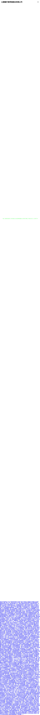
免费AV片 (14, 679)
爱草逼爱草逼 (13, 670)
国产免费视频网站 (26, 644)
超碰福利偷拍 (32, 614)
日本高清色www (33, 672)
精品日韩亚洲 (5, 628)
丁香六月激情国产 (9, 612)
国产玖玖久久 (32, 688)
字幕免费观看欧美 (14, 710)
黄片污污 (30, 695)
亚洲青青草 (24, 669)
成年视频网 (19, 668)
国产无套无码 (29, 605)
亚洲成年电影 (19, 633)
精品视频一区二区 (24, 635)
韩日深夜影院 (9, 653)
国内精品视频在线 (20, 683)
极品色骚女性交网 (33, 709)
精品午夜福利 (23, 699)
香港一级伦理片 (27, 611)
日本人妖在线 (20, 629)
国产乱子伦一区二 (25, 664)
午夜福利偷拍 (23, 620)
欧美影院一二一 (12, 659)
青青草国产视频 (7, 646)
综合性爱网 (31, 699)
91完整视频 (5, 608)
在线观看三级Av (25, 684)
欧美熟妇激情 (4, 620)
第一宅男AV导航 (32, 696)
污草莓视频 (12, 713)
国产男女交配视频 (16, 606)
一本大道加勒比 (19, 616)
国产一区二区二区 (14, 691)
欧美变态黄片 (26, 606)
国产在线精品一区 (22, 648)
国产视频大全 (13, 711)
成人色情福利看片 (26, 646)
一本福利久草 (18, 702)
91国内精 (27, 660)
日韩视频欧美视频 (27, 656)
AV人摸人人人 (21, 659)
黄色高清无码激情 (22, 672)
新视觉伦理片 (8, 672)
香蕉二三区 (35, 642)
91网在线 (25, 675)
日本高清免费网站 (19, 641)
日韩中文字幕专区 (27, 617)
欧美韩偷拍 (16, 704)
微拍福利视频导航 (16, 675)
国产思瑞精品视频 (34, 637)
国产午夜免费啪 (28, 630)
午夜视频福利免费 (31, 687)
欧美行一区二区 (4, 637)
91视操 (16, 699)
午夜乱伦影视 (14, 686)
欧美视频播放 (13, 682)
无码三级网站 (28, 625)
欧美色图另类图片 (24, 686)
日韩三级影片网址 (24, 643)
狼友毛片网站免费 (16, 611)
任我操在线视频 (16, 652)
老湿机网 (7, 611)
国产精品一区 (15, 709)
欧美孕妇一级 (33, 648)
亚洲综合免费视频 (21, 713)
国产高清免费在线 (24, 705)
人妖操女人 (12, 668)
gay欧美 (7, 623)
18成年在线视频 (27, 677)
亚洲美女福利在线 (17, 630)
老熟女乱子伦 (10, 633)
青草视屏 (7, 706)
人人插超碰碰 (6, 669)
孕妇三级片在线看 (21, 681)
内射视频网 (7, 675)
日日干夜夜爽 (21, 682)
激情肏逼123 (19, 655)
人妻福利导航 (33, 691)
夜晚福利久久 (11, 605)
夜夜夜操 (25, 614)
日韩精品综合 (21, 670)
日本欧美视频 (18, 656)
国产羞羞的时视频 (27, 652)
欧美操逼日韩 (20, 626)
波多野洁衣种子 (26, 639)
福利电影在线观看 (16, 677)
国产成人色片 (6, 606)
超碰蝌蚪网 (12, 681)
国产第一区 (7, 602)
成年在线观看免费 (14, 664)
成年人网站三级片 (27, 701)
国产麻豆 (14, 696)
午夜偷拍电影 (21, 692)
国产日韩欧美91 (33, 662)
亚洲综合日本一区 (12, 690)
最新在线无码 (22, 608)
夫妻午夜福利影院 (31, 692)
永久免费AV (28, 642)
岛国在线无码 (24, 651)
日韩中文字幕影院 (21, 624)
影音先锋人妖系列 (10, 629)
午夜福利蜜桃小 (8, 656)
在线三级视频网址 (25, 710)
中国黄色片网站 (15, 669)
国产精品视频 (23, 632)
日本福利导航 (14, 673)
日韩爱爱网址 (36, 693)
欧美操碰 (20, 621)
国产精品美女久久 (11, 700)
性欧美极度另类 (11, 695)
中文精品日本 (22, 690)
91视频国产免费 (23, 628)
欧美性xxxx (10, 616)
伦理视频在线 (11, 638)
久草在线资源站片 (33, 678)
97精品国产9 (12, 688)
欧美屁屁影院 (28, 668)
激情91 (9, 652)
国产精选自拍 (26, 666)
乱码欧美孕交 (23, 673)
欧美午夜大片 (20, 610)
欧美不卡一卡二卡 (11, 621)
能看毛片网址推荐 (32, 602)
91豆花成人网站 (32, 713)
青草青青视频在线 (28, 674)
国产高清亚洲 (8, 630)
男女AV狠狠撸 (31, 608)
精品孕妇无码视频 (9, 610)
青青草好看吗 (34, 684)
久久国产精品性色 (29, 661)
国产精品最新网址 (15, 650)
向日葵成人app (24, 691)
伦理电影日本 (4, 670)
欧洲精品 (3, 695)
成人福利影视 (28, 621)
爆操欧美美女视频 (21, 695)
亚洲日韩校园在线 (31, 704)
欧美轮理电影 (35, 666)
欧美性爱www (14, 603)
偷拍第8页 (5, 655)
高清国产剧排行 (8, 625)
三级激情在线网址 (7, 661)
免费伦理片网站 (33, 711)
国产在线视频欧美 (7, 642)
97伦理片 (3, 687)
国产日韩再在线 (18, 674)
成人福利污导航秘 (27, 702)
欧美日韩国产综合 (29, 633)
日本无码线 (20, 700)
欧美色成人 (36, 626)
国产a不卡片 (35, 619)
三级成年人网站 (23, 623)
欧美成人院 (33, 643)
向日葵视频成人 (31, 679)
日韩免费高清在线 (8, 699)
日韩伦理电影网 (13, 705)
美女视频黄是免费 (31, 612)
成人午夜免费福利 (26, 619)
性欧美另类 (33, 603)
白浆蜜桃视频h (8, 704)
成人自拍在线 (32, 628)
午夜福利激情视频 (29, 665)
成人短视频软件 (7, 666)
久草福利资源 (18, 701)
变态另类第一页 (33, 657)
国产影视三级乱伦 (5, 679)
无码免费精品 (16, 646)
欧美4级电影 (29, 626)
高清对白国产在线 (12, 643)
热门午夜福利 (25, 647)
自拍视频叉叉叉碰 (17, 665)
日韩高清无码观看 (12, 635)
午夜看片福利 (9, 634)
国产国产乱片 (6, 709)
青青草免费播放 (7, 647)
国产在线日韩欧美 (7, 641)
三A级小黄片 (19, 607)
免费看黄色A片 (34, 635)
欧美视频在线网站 (22, 637)
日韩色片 (7, 617)
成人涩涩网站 (14, 608)
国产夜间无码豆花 (24, 603)
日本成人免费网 (28, 655)
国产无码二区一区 (14, 684)
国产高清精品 (30, 697)
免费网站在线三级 (33, 669)
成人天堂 (29, 682)
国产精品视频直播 (5, 677)
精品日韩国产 (32, 620)
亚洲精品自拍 (8, 665)
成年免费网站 (4, 668)
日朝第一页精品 (15, 706)
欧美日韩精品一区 (32, 690)
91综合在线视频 (33, 651)
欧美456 (22, 704)
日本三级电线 (16, 647)
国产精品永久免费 (32, 659)
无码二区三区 (27, 653)
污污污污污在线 (29, 629)
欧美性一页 (13, 692)
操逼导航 (19, 614)
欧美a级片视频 (23, 615)
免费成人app (12, 626)
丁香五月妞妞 (4, 664)
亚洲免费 (9, 632)
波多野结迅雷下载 (9, 683)
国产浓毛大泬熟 (18, 625)
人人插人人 (13, 637)
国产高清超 (3, 643)
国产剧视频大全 (35, 686)
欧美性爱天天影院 (10, 697)
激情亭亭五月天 (4, 603)
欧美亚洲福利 (18, 653)
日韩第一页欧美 (13, 660)
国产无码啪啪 (23, 678)
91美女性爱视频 (7, 678)
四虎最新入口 (13, 628)
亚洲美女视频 (22, 696)
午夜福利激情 (30, 670)
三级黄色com (21, 687)
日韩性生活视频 (12, 662)
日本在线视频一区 (15, 639)
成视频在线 (9, 702)
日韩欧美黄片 (20, 605)
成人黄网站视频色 (7, 657)
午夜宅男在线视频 (21, 638)
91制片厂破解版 (13, 620)
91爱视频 (6, 711)
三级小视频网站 (4, 639)
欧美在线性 (8, 651)
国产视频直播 (27, 693)
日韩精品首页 (22, 679)
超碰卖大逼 (31, 615)
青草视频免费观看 (9, 607)
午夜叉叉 (21, 660)
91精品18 (32, 705)
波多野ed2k (12, 655)
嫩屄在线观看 (16, 708)
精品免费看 (9, 701)
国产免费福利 (11, 614)
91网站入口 (15, 678)
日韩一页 (9, 619)
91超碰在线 (32, 623)
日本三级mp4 (11, 624)
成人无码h (24, 602)
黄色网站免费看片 (26, 650)
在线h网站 (15, 632)
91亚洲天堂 (19, 693)
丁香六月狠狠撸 (21, 697)
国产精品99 (30, 632)
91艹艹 (14, 672)
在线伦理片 (33, 647)
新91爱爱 (10, 674)
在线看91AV (26, 607)
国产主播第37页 (25, 708)
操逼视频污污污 (13, 615)
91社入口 (8, 696)
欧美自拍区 (3, 638)
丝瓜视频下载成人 (11, 687)
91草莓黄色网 (8, 708)
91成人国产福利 (23, 711)
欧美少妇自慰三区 (33, 638)
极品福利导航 (16, 619)
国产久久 (34, 634)
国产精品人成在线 (22, 688)
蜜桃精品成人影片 (26, 706)
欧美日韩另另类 (15, 602)
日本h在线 (30, 624)
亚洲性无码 (27, 634)
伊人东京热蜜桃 (18, 661)
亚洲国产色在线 (31, 683)
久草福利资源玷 (32, 681)
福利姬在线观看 (18, 634)
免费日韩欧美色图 (30, 616)
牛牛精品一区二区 (33, 675)
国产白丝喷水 (24, 709)
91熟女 (15, 648)
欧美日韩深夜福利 (20, 612)
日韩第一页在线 (4, 686)
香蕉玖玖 (16, 657)
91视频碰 (9, 648)
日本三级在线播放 (16, 617)
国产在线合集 (4, 710)
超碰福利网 (15, 651)
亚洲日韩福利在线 (18, 642)
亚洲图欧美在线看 (22, 662)
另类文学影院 (29, 700)
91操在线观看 (29, 641)
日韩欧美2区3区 (32, 673)
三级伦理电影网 (17, 666)
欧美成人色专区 (11, 693)
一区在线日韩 (29, 610)
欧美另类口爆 (24, 657)
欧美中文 (5, 626)
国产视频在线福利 (15, 644)
